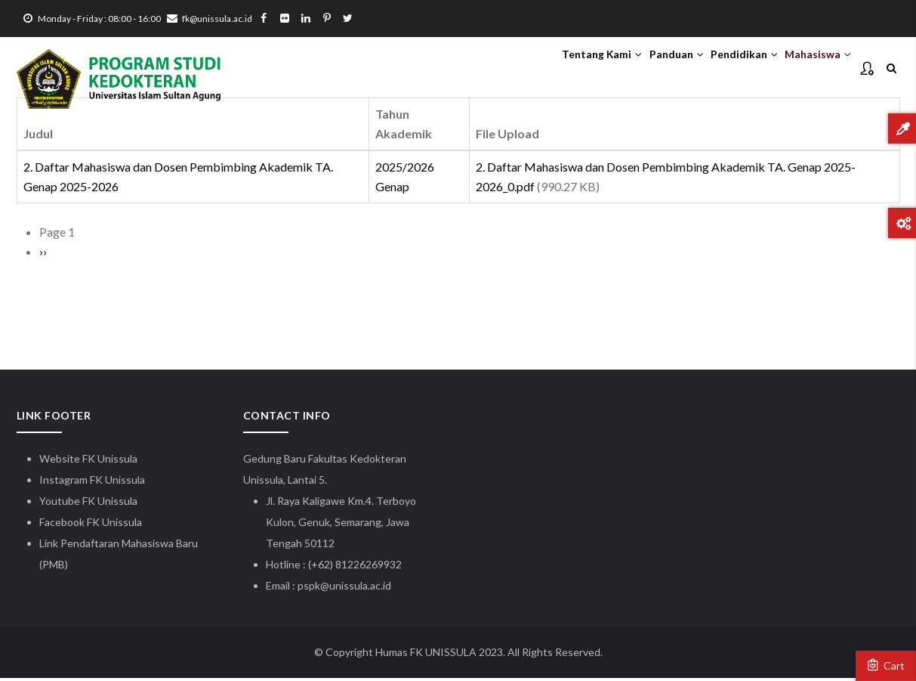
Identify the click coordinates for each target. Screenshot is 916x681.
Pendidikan (723, 69)
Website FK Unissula (88, 461)
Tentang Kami (552, 69)
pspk (309, 588)
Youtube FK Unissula (89, 503)
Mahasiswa (811, 69)
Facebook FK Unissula (90, 524)
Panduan (641, 69)
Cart (886, 665)
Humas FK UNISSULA (426, 654)
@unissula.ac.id (355, 588)
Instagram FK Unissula (92, 482)
